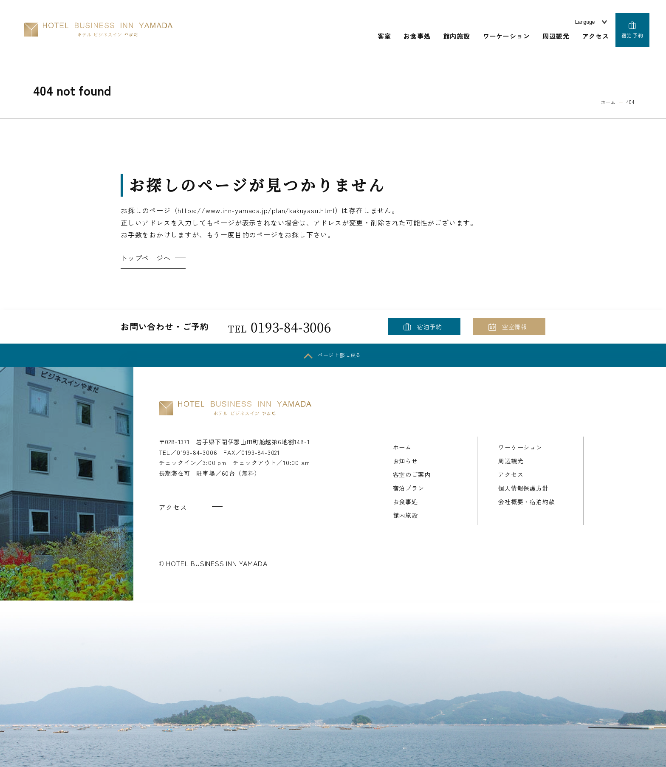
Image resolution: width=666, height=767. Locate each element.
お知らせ (405, 461)
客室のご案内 (412, 474)
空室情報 (514, 326)
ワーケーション (506, 35)
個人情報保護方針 (523, 488)
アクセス (595, 35)
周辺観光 (555, 35)
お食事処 (417, 35)
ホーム (402, 447)
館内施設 (456, 35)
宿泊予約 (632, 35)
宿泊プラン (408, 488)
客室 (384, 35)
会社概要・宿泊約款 (526, 501)
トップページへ (146, 258)
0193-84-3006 (279, 326)
